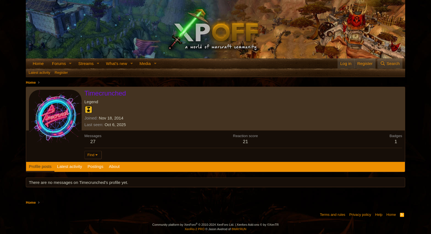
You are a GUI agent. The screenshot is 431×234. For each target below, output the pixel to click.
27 (93, 141)
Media (145, 63)
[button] (70, 63)
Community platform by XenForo (193, 224)
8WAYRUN (238, 229)
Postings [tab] (95, 166)
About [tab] (114, 166)
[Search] (389, 63)
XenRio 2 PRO (195, 229)
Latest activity (39, 72)
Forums (59, 63)
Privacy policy (360, 215)
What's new (116, 63)
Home (38, 63)
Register (61, 72)
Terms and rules (332, 215)
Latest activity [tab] (69, 166)
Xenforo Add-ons (258, 224)
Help (379, 215)
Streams (86, 63)
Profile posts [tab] (40, 166)
